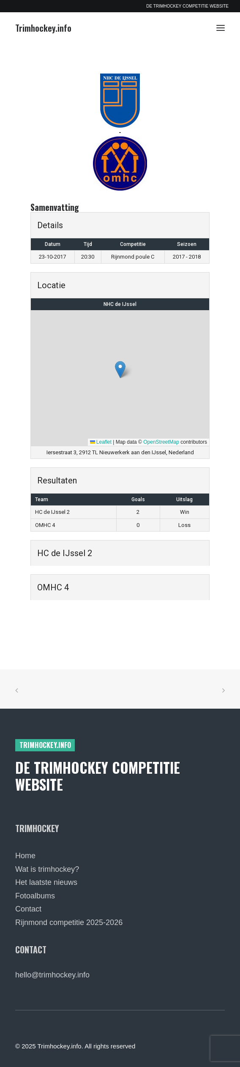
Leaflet (101, 442)
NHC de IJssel (120, 304)
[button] (220, 28)
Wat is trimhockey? (47, 869)
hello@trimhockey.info (52, 975)
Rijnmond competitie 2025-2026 (69, 922)
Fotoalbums (35, 896)
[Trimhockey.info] (43, 28)
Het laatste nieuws (46, 882)
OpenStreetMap (161, 442)
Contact (28, 909)
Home (25, 855)
